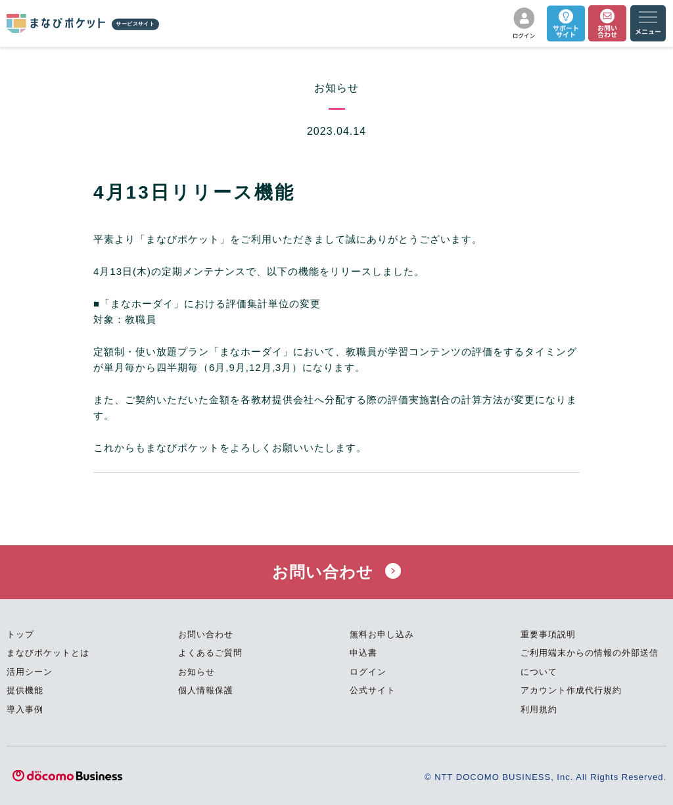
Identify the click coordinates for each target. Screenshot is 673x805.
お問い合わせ (336, 572)
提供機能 (25, 690)
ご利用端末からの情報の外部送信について (590, 662)
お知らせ (196, 672)
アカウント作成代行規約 (571, 690)
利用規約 (539, 709)
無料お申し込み (382, 634)
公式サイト (373, 690)
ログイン (368, 672)
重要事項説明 (548, 634)
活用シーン (30, 672)
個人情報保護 (205, 690)
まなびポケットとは (48, 653)
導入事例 (25, 709)
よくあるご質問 (210, 653)
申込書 (363, 653)
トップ (20, 634)
